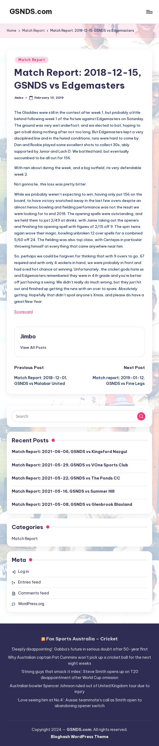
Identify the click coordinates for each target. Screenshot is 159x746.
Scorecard (23, 311)
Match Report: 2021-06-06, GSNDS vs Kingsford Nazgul (69, 451)
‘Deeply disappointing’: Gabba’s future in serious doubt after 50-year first (79, 649)
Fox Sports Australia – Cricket (82, 638)
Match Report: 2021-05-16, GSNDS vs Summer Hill (63, 491)
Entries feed (29, 582)
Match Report (31, 60)
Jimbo (28, 336)
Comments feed (33, 593)
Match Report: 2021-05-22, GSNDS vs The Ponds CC (66, 478)
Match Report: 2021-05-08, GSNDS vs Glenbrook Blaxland (72, 504)
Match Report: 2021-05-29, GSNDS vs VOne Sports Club (70, 465)
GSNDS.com (31, 11)
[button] (33, 347)
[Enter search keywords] (79, 416)
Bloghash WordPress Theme (79, 736)
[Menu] (149, 11)
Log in (23, 571)
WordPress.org (31, 603)
